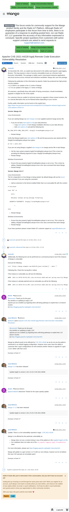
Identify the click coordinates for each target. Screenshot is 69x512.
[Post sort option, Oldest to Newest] (54, 63)
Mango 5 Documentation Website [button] (46, 7)
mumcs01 (11, 68)
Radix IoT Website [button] (22, 4)
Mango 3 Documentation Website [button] (42, 4)
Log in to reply (62, 63)
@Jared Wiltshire (18, 389)
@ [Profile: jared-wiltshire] (13, 391)
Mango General (7, 63)
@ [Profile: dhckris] (11, 321)
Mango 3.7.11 (12, 407)
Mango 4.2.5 (12, 366)
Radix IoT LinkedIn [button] (47, 51)
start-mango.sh (31, 119)
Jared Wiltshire (12, 318)
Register (6, 496)
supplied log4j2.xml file (60, 440)
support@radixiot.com (34, 43)
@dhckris (21, 318)
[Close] (65, 476)
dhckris (10, 295)
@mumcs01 (17, 295)
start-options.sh (28, 122)
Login (13, 496)
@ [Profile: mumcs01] (12, 298)
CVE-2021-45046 (40, 342)
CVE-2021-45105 (47, 432)
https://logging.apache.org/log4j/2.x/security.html (25, 307)
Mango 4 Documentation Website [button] (22, 7)
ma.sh (63, 177)
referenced (19, 247)
